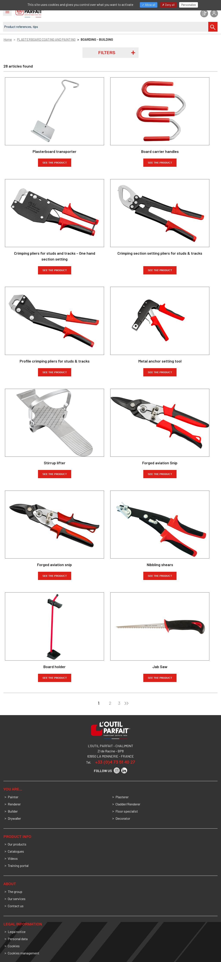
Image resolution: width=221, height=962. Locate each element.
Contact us (16, 906)
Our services (16, 899)
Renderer (14, 804)
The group (15, 891)
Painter (13, 797)
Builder (13, 811)
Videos (13, 858)
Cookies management (23, 953)
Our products (17, 844)
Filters (106, 52)
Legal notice (16, 932)
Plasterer (122, 797)
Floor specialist (126, 811)
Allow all (148, 4)
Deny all (168, 4)
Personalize (188, 4)
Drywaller (14, 818)
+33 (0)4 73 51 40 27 (115, 762)
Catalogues (16, 851)
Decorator (122, 818)
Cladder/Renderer (127, 804)
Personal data (18, 939)
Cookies (14, 946)
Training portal (18, 865)
